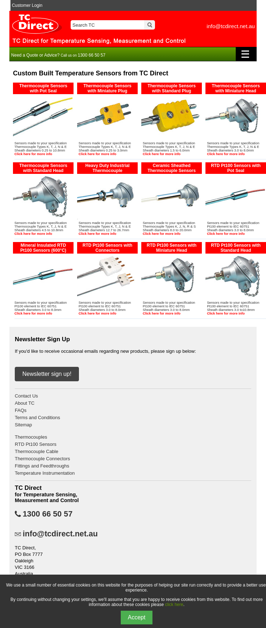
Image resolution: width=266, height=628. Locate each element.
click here (174, 604)
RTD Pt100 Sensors (35, 444)
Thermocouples (31, 437)
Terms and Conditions (37, 417)
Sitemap (23, 424)
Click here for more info (33, 154)
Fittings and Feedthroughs (42, 466)
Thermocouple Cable (36, 451)
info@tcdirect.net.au (231, 26)
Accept (137, 617)
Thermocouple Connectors (42, 458)
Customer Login (27, 5)
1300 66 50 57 (47, 514)
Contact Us (26, 396)
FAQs (21, 410)
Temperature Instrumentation (45, 473)
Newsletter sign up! (46, 374)
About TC (25, 403)
